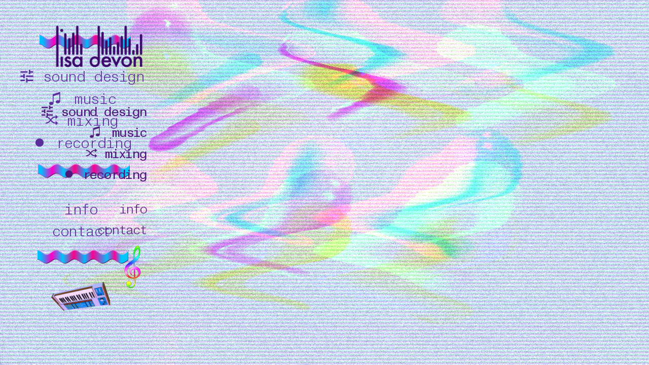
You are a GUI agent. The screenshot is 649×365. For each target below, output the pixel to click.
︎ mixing (116, 154)
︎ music (117, 133)
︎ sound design (93, 112)
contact (122, 230)
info (133, 209)
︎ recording (104, 175)
